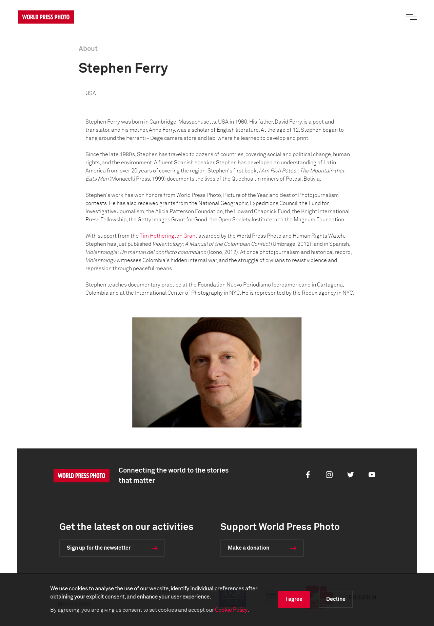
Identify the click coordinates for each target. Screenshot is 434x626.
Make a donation (248, 548)
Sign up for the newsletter (99, 548)
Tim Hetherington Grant (168, 236)
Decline (336, 599)
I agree (293, 599)
